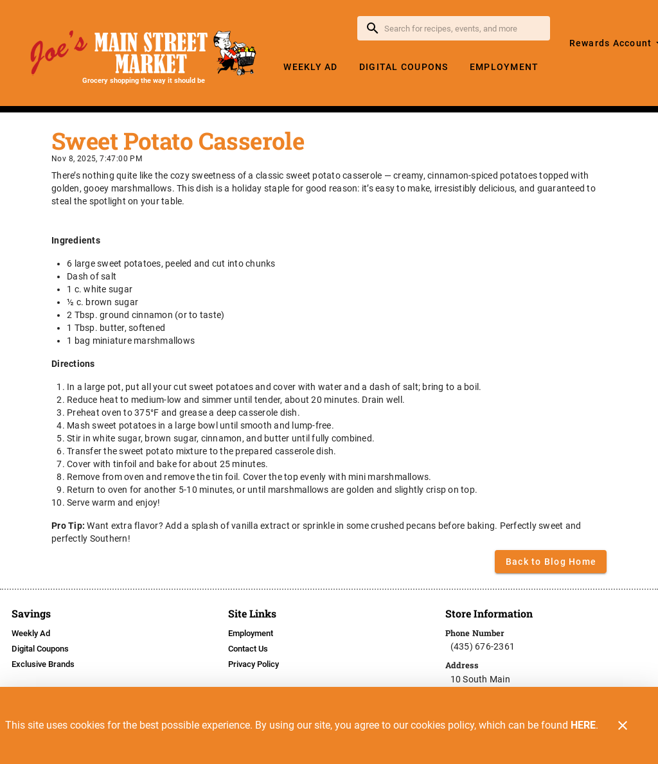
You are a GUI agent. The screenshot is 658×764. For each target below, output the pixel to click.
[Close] (622, 725)
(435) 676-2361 (482, 646)
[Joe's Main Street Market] (143, 53)
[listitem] (31, 633)
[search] (463, 28)
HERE (583, 725)
